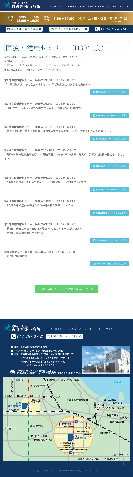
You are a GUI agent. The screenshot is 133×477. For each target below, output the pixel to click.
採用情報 (112, 6)
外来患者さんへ (76, 6)
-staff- (98, 470)
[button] (109, 92)
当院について (57, 6)
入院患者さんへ (95, 6)
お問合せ (124, 6)
